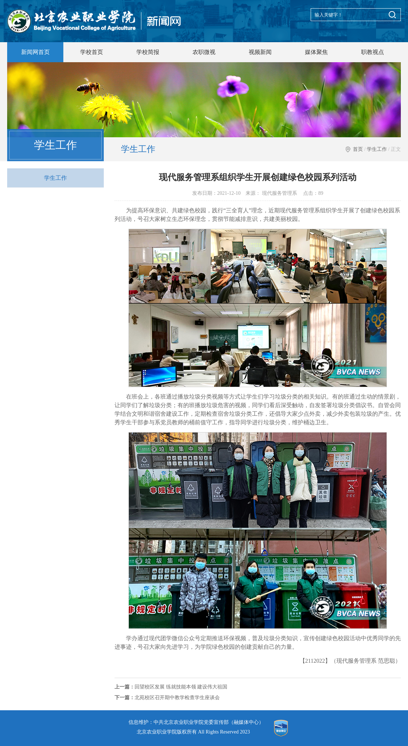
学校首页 (91, 52)
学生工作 (377, 149)
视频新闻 (260, 52)
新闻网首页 (35, 52)
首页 (358, 149)
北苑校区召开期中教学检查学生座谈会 (167, 697)
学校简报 (147, 52)
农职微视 (204, 52)
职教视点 (372, 52)
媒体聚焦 (316, 52)
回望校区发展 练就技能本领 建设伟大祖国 (171, 687)
